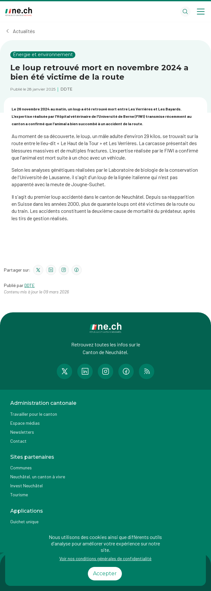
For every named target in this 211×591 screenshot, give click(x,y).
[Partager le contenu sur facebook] (77, 270)
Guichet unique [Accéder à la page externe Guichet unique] (24, 521)
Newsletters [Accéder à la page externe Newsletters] (22, 432)
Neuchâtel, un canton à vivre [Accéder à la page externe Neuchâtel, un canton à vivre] (37, 476)
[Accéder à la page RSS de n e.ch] (146, 371)
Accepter (105, 573)
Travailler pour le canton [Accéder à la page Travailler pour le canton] (33, 414)
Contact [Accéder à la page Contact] (18, 441)
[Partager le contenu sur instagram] (64, 270)
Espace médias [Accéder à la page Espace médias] (25, 423)
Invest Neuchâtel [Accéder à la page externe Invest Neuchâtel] (26, 485)
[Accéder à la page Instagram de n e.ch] (105, 371)
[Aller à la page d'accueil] (18, 11)
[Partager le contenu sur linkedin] (51, 270)
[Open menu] (201, 11)
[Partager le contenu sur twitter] (38, 270)
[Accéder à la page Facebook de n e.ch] (126, 371)
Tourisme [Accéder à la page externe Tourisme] (19, 494)
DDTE (29, 285)
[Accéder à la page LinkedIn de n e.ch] (85, 371)
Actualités (24, 31)
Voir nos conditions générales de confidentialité (105, 558)
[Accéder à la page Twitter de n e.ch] (64, 371)
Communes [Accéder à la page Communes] (21, 467)
